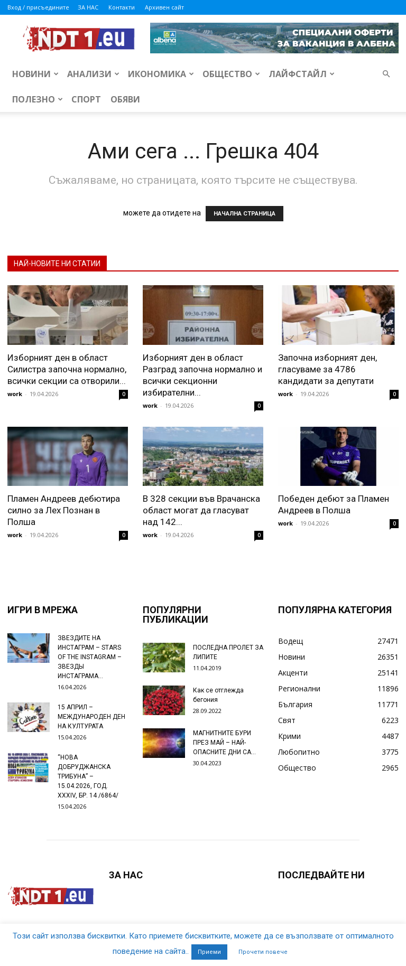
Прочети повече (263, 952)
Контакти (121, 7)
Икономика (161, 74)
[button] (386, 74)
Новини (35, 74)
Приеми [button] (209, 952)
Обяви (125, 99)
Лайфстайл (302, 74)
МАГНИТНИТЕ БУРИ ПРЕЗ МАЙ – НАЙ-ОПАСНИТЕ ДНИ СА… (224, 742)
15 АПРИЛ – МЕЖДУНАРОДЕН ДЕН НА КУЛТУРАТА (91, 717)
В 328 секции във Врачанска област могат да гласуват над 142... (201, 510)
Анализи (93, 74)
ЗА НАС (88, 7)
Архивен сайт (164, 7)
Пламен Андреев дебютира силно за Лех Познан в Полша (63, 510)
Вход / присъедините (38, 7)
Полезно (37, 99)
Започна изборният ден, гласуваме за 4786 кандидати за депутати (327, 369)
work (14, 394)
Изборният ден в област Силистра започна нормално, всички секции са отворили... (66, 369)
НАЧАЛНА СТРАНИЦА (244, 213)
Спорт (86, 99)
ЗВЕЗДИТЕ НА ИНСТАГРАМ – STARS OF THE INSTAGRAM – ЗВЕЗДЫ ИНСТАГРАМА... (90, 657)
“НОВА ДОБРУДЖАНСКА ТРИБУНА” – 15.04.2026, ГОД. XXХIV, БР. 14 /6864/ (88, 776)
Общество (231, 74)
